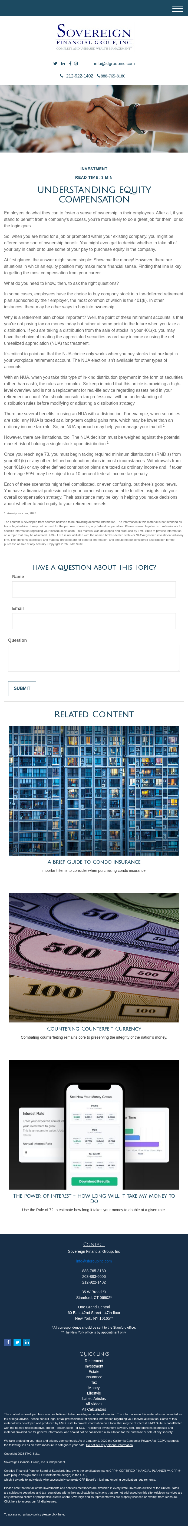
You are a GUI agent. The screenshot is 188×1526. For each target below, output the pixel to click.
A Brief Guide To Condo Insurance (94, 862)
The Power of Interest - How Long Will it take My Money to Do (94, 1198)
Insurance (94, 1377)
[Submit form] (22, 688)
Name (18, 576)
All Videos (93, 1404)
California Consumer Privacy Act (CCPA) (140, 1440)
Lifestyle (94, 1393)
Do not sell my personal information (109, 1445)
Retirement (94, 1361)
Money (94, 1388)
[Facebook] (70, 64)
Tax (94, 1382)
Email (18, 608)
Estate (94, 1371)
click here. (58, 1514)
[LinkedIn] (63, 64)
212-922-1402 (76, 76)
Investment (94, 1366)
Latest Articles (94, 1398)
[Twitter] (55, 64)
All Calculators (94, 1409)
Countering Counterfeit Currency (94, 1029)
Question (17, 640)
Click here (10, 1501)
